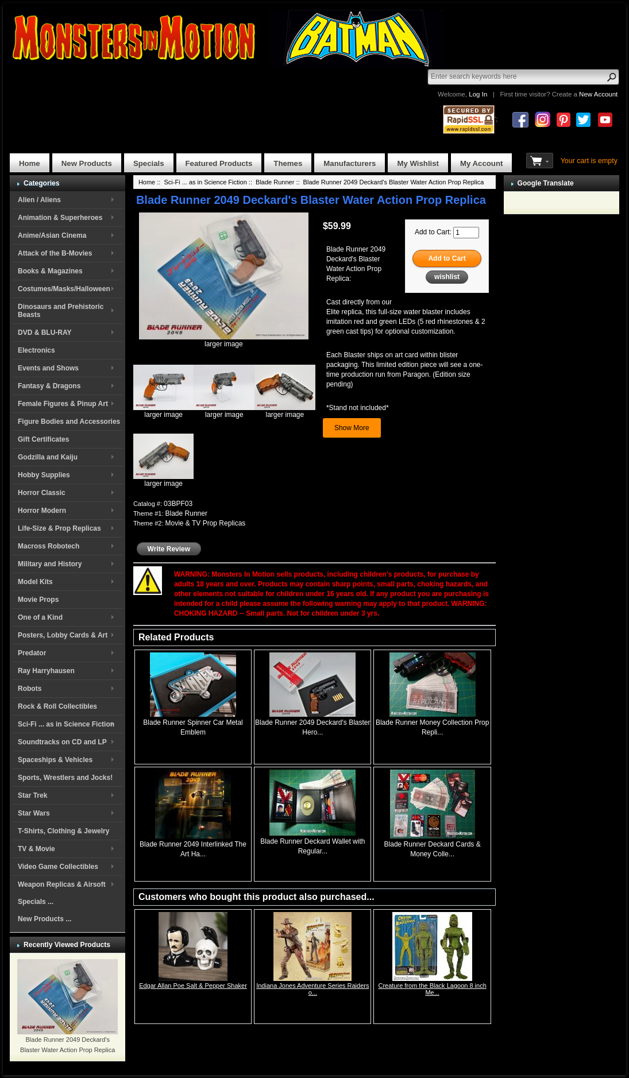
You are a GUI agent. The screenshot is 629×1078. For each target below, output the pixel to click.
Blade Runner (275, 182)
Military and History (50, 564)
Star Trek (32, 795)
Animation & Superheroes (60, 218)
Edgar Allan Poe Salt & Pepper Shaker (193, 985)
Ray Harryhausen (46, 671)
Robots (29, 689)
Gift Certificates (43, 439)
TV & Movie (36, 849)
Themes (287, 163)
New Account (598, 94)
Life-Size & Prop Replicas (59, 528)
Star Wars (34, 813)
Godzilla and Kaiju (48, 457)
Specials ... (35, 902)
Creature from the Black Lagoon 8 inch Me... (432, 989)
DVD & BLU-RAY (45, 333)
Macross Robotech (48, 546)
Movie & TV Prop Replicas (205, 523)
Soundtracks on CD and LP (62, 742)
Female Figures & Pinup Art (63, 404)
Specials (148, 163)
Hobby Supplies (44, 475)
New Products (86, 163)
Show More (351, 428)
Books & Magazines (50, 271)
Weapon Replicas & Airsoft (62, 884)
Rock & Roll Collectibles (57, 706)
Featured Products (219, 163)
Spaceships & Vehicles (55, 760)
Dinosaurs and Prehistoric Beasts (60, 311)
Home (29, 163)
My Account (481, 163)
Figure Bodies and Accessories (69, 422)
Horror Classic (41, 493)
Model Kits (35, 582)
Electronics (36, 350)
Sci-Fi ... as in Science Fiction (66, 724)
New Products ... (44, 919)
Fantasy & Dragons (49, 386)
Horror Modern (42, 511)
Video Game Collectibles (58, 867)
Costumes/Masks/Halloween (64, 289)
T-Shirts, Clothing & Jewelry (63, 831)
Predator (32, 653)
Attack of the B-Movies (55, 253)
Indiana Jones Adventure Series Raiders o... (312, 989)
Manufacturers (349, 163)
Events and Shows (48, 368)
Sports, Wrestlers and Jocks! (65, 778)
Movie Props (38, 600)
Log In (478, 94)
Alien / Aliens (39, 200)
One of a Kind (40, 617)
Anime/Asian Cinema (52, 235)
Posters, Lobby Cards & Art (62, 635)
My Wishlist (418, 163)
